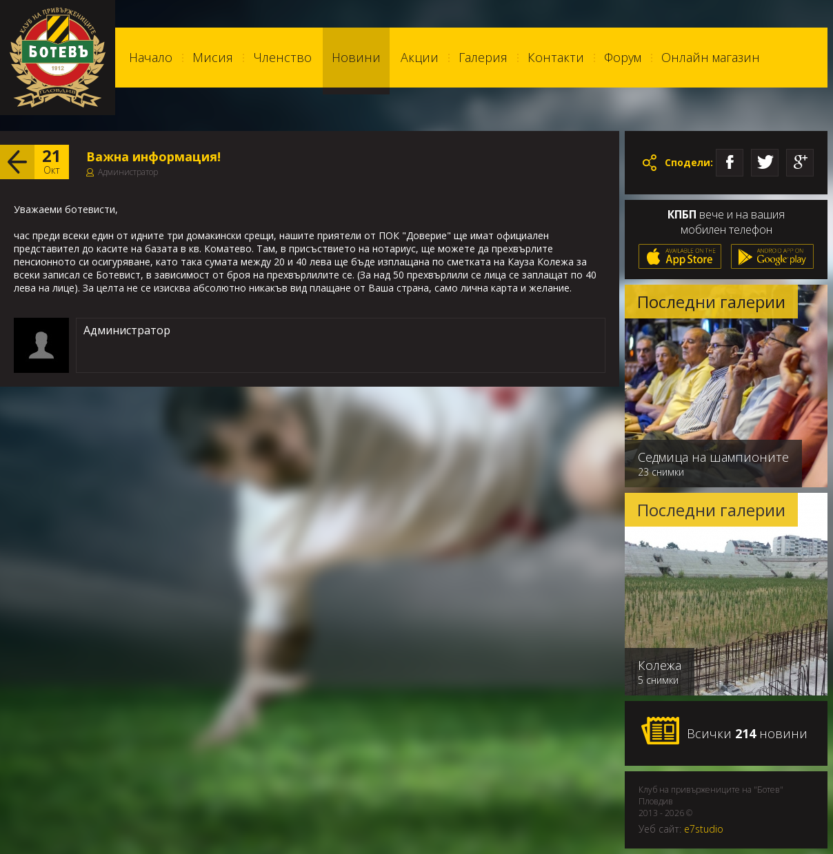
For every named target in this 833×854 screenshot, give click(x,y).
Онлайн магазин (710, 57)
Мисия (212, 57)
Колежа (659, 665)
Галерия (483, 57)
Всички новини (724, 731)
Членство (282, 57)
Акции (420, 57)
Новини (356, 57)
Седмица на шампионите (713, 457)
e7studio (703, 828)
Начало (150, 57)
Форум (622, 57)
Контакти (556, 57)
